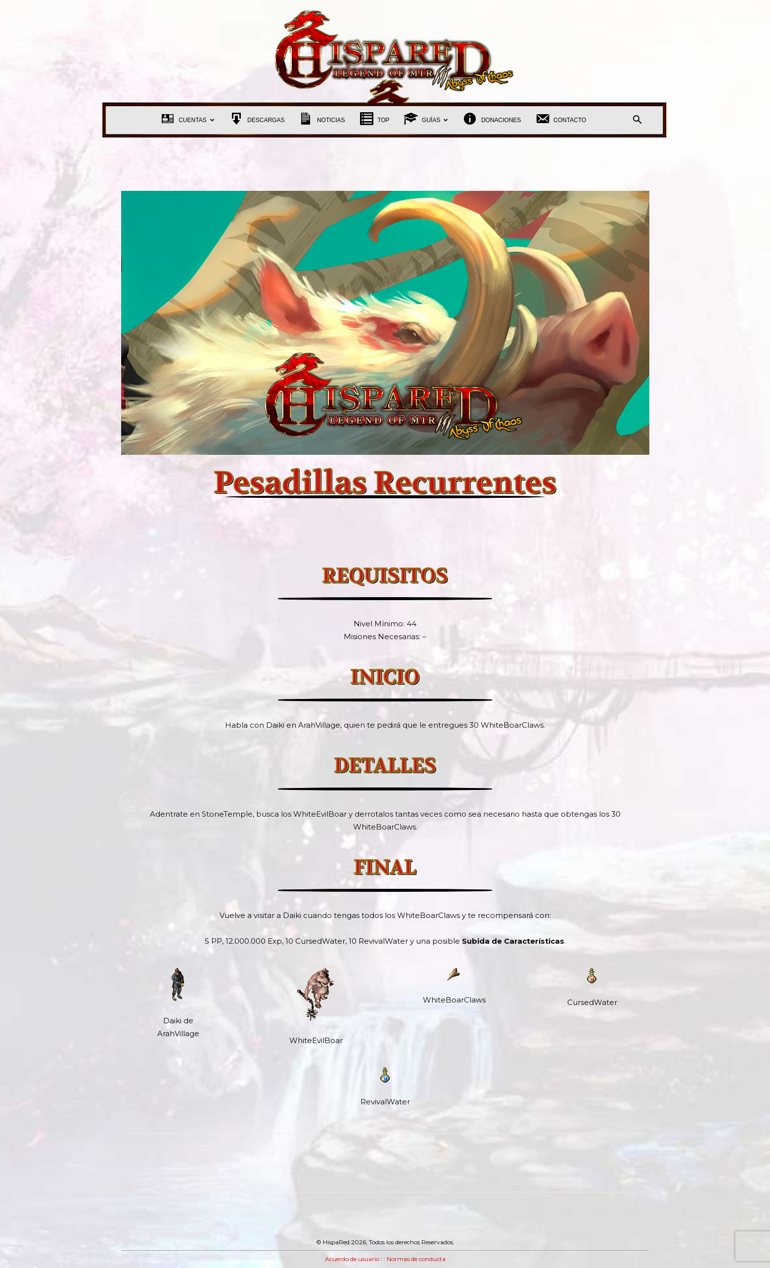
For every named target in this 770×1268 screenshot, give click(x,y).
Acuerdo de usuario (352, 1259)
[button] (637, 121)
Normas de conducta (416, 1259)
